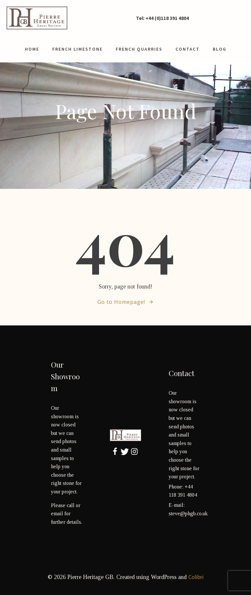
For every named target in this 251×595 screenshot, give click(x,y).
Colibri (196, 577)
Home (32, 49)
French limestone (77, 49)
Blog (219, 49)
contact (188, 49)
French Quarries (139, 49)
